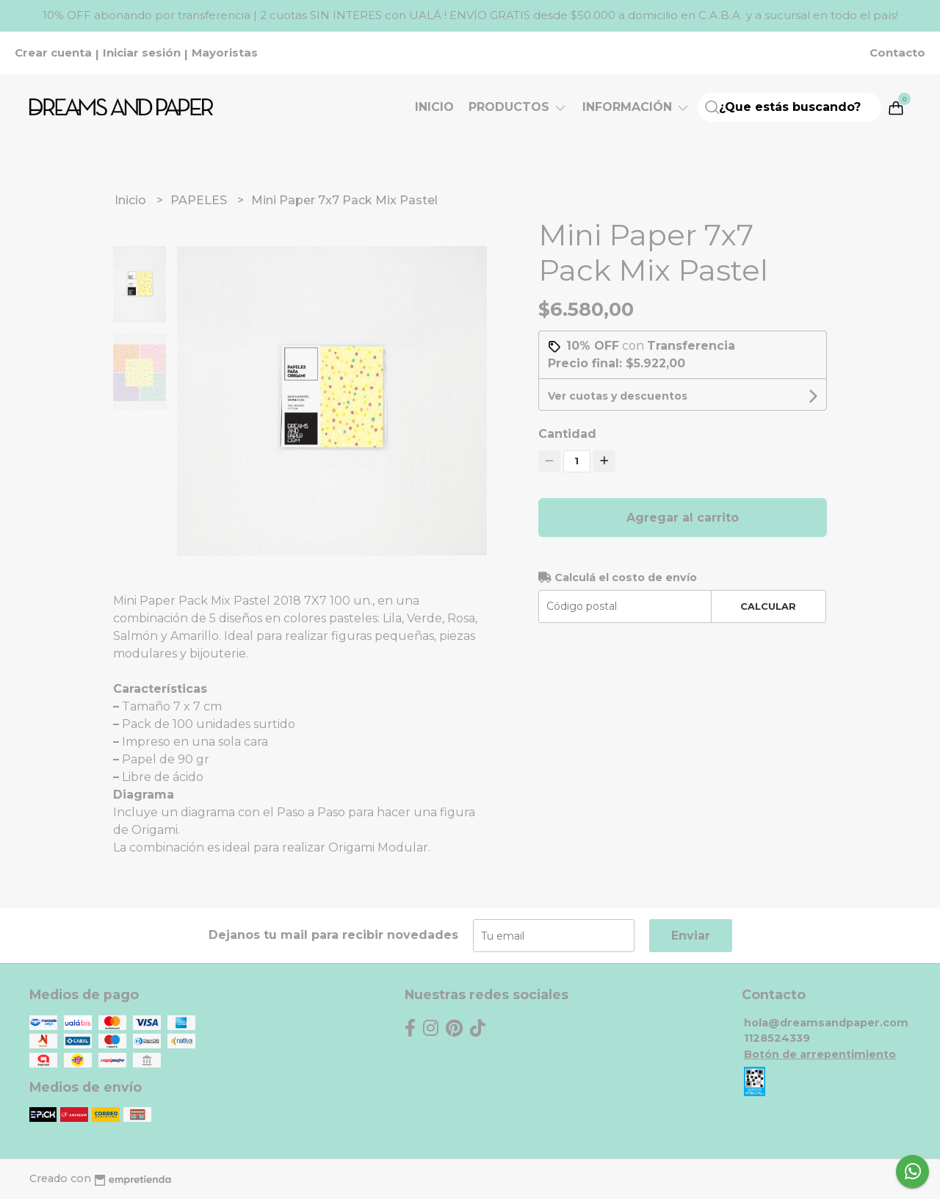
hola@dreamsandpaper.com (826, 1022)
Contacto (897, 53)
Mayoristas (225, 53)
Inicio (434, 107)
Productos (518, 107)
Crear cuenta (53, 53)
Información (636, 107)
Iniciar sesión (142, 53)
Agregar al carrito (682, 518)
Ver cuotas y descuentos (617, 396)
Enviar (690, 936)
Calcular (768, 606)
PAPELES (200, 200)
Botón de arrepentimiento (820, 1054)
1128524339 (777, 1038)
